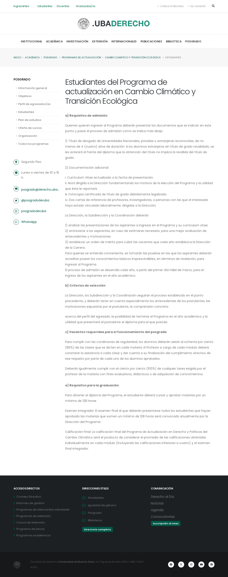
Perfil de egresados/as (34, 104)
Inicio (17, 57)
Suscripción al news (166, 523)
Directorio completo (97, 529)
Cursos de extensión (30, 522)
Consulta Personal (171, 6)
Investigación (77, 41)
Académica (54, 41)
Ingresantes (21, 6)
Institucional (31, 41)
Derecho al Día (162, 496)
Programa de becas (30, 529)
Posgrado (193, 41)
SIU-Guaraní (196, 6)
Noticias (157, 503)
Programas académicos (33, 535)
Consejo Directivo (28, 496)
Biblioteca (173, 41)
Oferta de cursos (30, 128)
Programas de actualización (81, 57)
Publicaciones (151, 41)
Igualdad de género (102, 505)
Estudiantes (45, 6)
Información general (32, 88)
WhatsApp (29, 222)
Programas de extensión (33, 516)
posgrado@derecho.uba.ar (40, 189)
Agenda (157, 510)
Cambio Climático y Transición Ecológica (133, 57)
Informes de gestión (30, 503)
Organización (27, 136)
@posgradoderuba (35, 200)
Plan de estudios (29, 120)
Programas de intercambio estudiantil (42, 509)
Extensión (100, 41)
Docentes (63, 6)
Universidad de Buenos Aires (76, 561)
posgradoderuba (33, 211)
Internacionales (124, 41)
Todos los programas (33, 144)
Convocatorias (163, 516)
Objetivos (25, 96)
